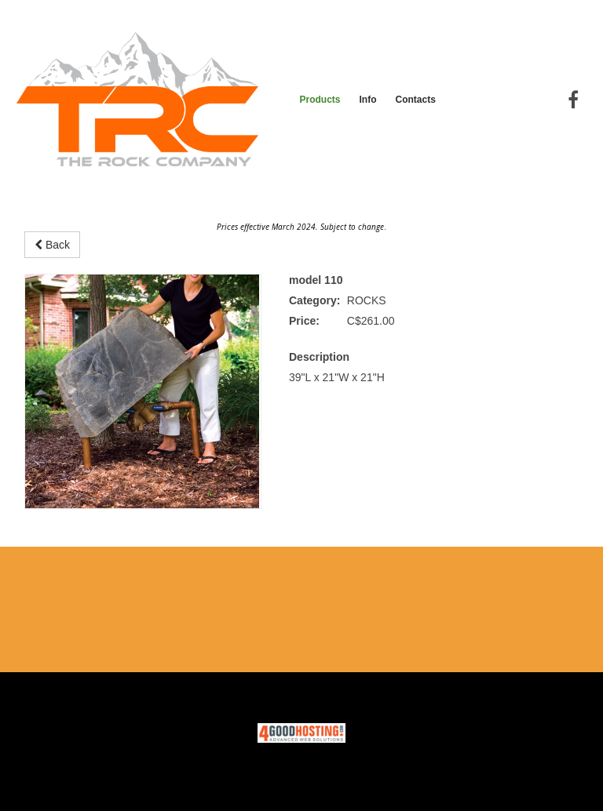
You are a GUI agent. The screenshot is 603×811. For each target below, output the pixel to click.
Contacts (415, 99)
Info (367, 99)
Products (319, 99)
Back (52, 244)
